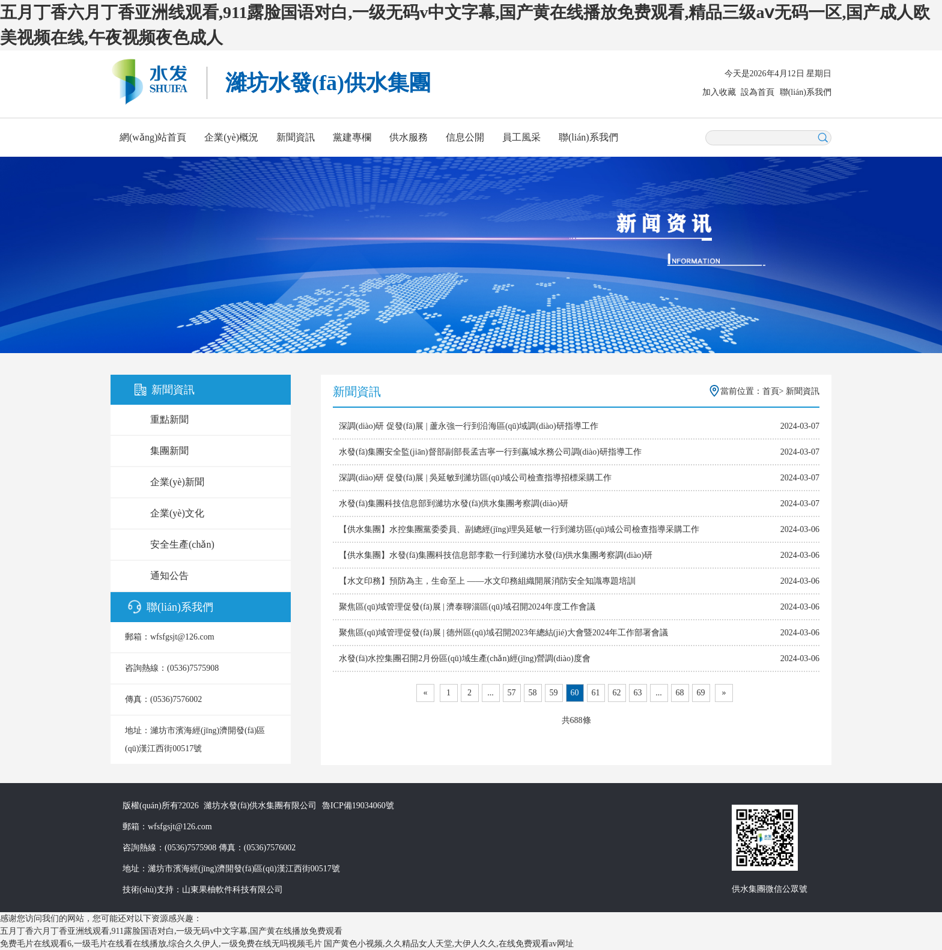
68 (680, 692)
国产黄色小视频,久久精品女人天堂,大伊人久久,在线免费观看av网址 (449, 943)
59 (554, 692)
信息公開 (465, 137)
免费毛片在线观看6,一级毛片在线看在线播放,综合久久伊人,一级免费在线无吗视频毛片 (161, 943)
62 (617, 692)
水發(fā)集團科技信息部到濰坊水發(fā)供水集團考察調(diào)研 (453, 503)
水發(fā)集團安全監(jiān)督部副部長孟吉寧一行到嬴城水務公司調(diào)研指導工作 (490, 451)
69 (701, 692)
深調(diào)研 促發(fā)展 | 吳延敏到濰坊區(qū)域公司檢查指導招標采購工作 (475, 477)
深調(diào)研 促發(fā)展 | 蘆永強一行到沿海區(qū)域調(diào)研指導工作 (468, 426)
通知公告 (169, 575)
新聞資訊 (295, 137)
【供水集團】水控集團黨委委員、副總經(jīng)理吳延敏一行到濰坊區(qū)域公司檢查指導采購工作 (519, 529)
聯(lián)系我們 (805, 92)
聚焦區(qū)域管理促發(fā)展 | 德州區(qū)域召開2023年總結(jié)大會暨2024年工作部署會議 (503, 632)
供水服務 (408, 137)
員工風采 (521, 137)
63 (638, 692)
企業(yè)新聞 (177, 482)
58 (533, 692)
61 (596, 692)
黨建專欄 (352, 137)
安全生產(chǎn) (182, 544)
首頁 (770, 391)
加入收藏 (719, 92)
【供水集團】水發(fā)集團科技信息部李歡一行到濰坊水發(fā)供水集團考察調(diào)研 (495, 555)
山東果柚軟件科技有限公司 (232, 889)
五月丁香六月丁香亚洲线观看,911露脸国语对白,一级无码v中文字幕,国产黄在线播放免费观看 (171, 931)
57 (512, 692)
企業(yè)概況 (231, 137)
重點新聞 (169, 419)
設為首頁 (757, 92)
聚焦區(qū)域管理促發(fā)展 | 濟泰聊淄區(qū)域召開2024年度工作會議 (467, 606)
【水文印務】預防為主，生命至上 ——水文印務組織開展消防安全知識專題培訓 (487, 580)
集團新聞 (169, 451)
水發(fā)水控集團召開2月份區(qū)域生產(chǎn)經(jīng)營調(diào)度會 (465, 658)
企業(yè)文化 (177, 513)
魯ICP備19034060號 (358, 805)
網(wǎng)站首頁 (153, 137)
